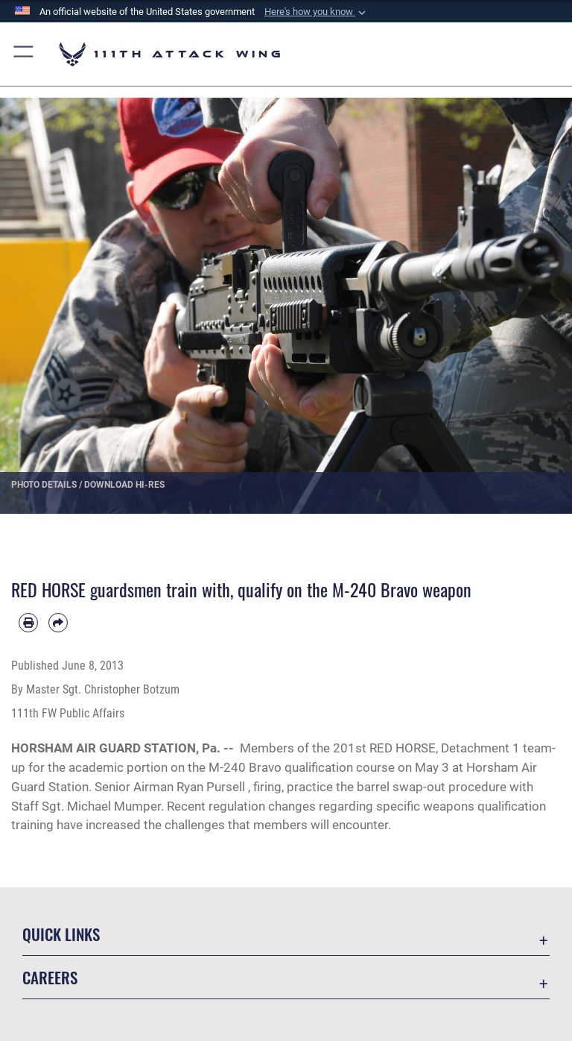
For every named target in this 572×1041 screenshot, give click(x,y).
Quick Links (61, 934)
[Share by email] (58, 622)
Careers (49, 977)
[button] (316, 11)
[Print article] (28, 622)
